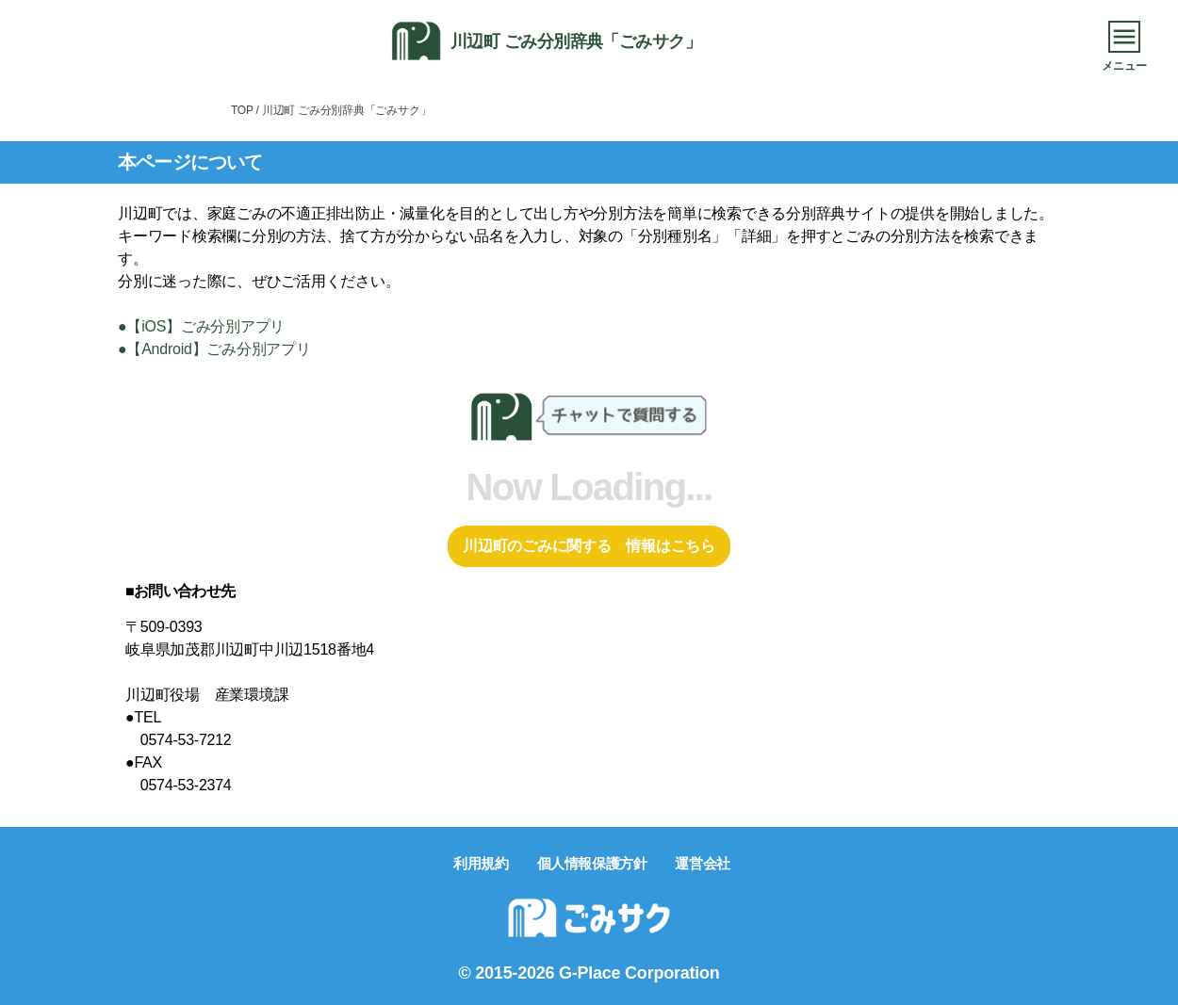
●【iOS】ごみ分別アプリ (201, 326)
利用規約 (480, 863)
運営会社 (702, 863)
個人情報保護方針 (592, 863)
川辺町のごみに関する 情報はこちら (589, 546)
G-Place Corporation (639, 973)
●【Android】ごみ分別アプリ (214, 349)
